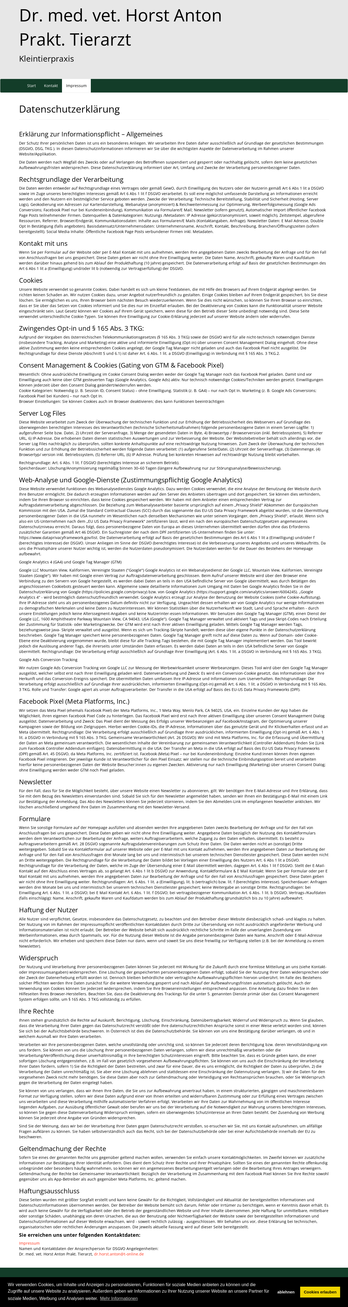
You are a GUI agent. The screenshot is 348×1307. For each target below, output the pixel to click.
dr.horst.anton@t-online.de (119, 1254)
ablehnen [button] (285, 1292)
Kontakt (51, 85)
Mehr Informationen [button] (119, 1298)
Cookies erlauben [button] (320, 1292)
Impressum (76, 85)
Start (31, 85)
